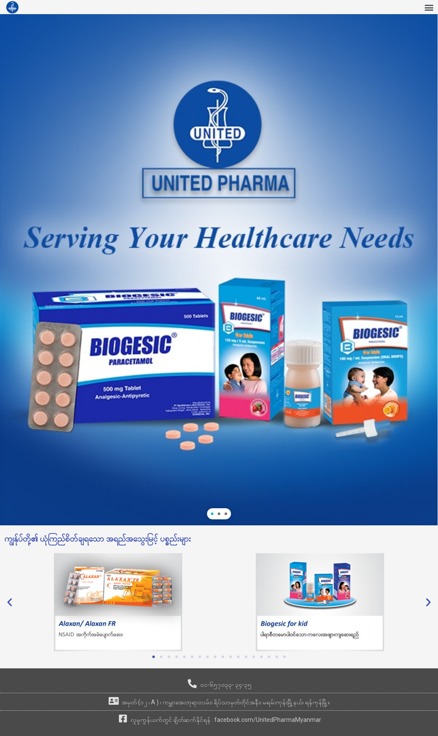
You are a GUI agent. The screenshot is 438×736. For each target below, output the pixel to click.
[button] (429, 7)
